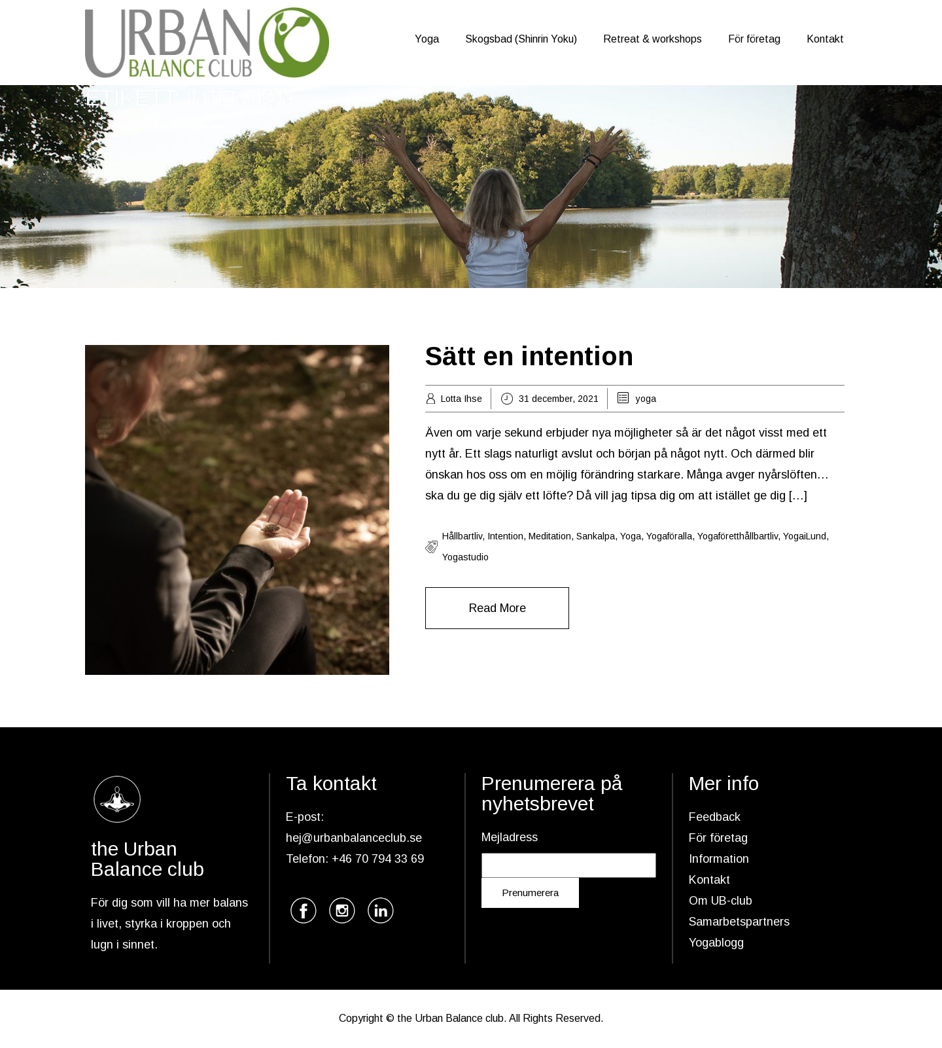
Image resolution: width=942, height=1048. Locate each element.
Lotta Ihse (461, 398)
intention (505, 536)
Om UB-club (720, 900)
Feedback (715, 816)
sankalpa (595, 536)
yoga (646, 398)
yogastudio (465, 557)
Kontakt (825, 39)
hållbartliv (462, 536)
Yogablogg (716, 942)
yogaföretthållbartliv (737, 536)
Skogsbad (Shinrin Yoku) (521, 39)
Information (719, 858)
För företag (754, 39)
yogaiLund (804, 536)
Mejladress (509, 837)
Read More (497, 608)
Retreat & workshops (652, 39)
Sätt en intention (529, 356)
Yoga (427, 39)
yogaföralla (669, 536)
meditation (550, 536)
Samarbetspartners (739, 921)
